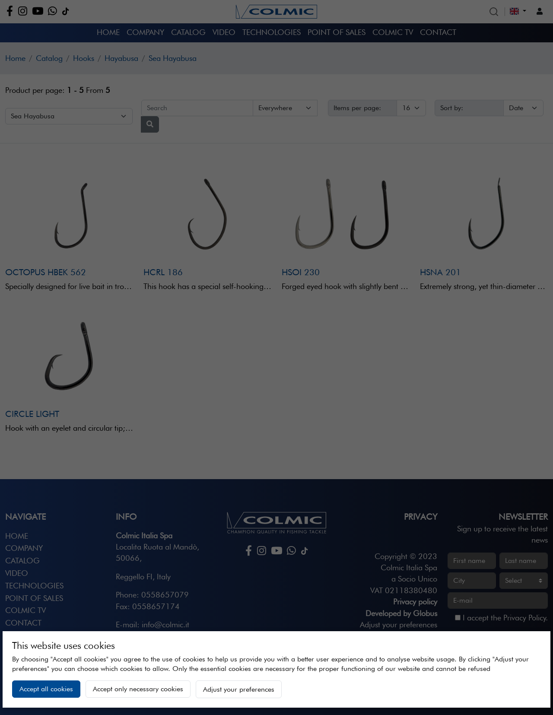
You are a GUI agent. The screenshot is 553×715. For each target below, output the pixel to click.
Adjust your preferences (238, 689)
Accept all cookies (46, 689)
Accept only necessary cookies (138, 689)
